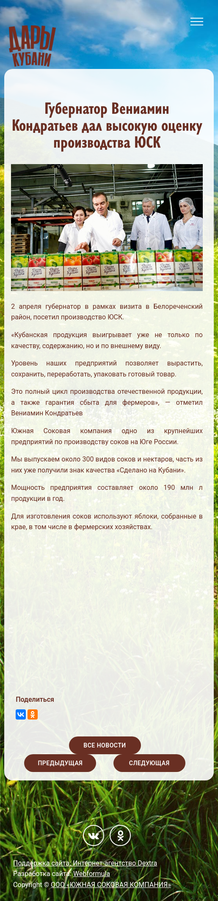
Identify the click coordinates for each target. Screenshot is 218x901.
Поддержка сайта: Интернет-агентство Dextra (85, 863)
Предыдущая (60, 763)
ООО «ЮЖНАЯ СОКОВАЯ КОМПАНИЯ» (111, 885)
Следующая (149, 763)
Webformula (91, 874)
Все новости (104, 745)
